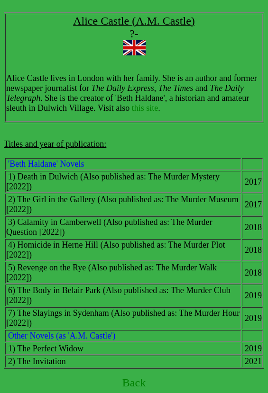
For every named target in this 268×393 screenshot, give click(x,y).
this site (145, 108)
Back (134, 382)
